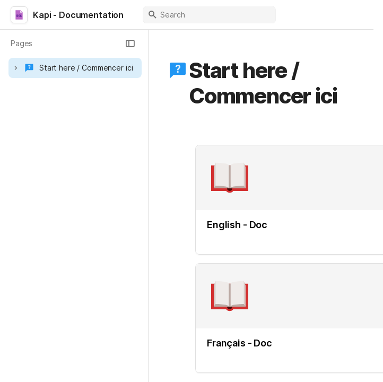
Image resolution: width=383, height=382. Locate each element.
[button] (130, 43)
